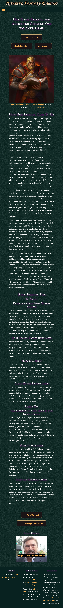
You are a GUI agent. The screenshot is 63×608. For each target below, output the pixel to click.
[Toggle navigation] (3, 10)
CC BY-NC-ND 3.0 (37, 107)
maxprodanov (38, 104)
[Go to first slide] (28, 560)
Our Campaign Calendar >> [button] (31, 523)
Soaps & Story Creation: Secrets (31, 556)
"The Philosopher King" (20, 104)
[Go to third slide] (34, 560)
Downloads (42, 46)
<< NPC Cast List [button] (31, 515)
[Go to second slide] (31, 560)
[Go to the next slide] (48, 549)
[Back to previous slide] (15, 549)
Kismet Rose (33, 580)
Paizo (54, 600)
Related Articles (20, 46)
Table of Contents (31, 37)
